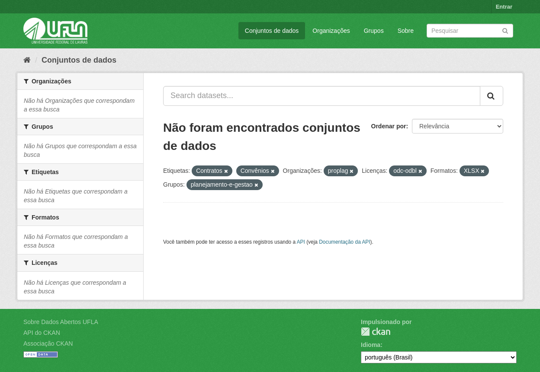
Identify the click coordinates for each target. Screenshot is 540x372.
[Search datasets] (470, 31)
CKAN (375, 331)
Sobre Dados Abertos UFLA (60, 321)
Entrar (504, 6)
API (301, 242)
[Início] (27, 60)
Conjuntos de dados (272, 30)
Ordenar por (388, 126)
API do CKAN (41, 332)
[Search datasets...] (321, 96)
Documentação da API (344, 242)
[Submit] (505, 30)
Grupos (374, 30)
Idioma (370, 344)
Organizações (331, 30)
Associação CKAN (48, 343)
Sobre (406, 30)
